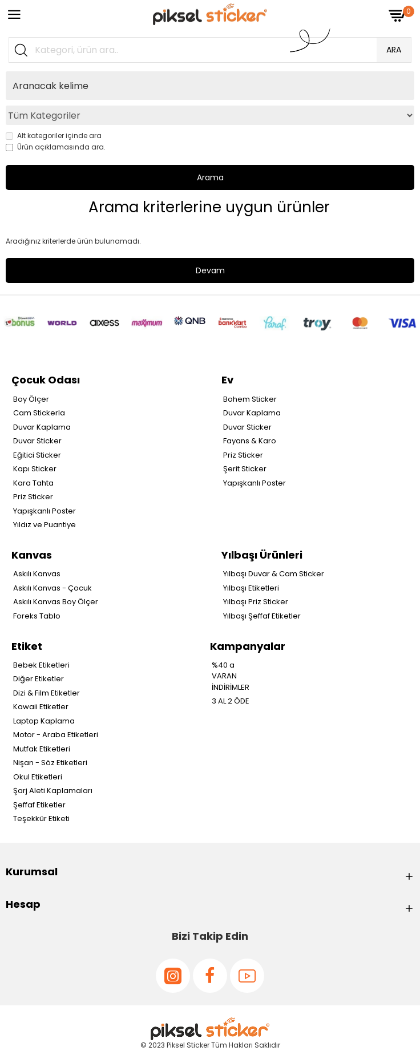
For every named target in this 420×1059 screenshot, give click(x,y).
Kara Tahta (33, 483)
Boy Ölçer (31, 399)
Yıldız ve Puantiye (44, 524)
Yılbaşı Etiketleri (251, 588)
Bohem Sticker (250, 399)
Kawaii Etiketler (40, 706)
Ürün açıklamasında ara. (56, 147)
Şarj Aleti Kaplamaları (52, 790)
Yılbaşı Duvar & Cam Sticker (273, 573)
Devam (210, 270)
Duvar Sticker (37, 440)
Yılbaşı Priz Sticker (255, 601)
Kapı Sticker (34, 468)
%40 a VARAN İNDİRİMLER (230, 676)
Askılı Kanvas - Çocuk (52, 588)
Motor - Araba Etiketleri (55, 734)
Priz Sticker (33, 496)
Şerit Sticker (244, 468)
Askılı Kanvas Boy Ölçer (55, 601)
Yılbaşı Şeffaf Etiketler (262, 616)
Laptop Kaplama (44, 721)
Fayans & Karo (249, 440)
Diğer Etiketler (38, 678)
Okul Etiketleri (37, 776)
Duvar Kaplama (42, 427)
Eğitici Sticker (37, 455)
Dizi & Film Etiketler (46, 693)
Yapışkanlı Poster (44, 511)
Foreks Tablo (36, 616)
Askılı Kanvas (36, 573)
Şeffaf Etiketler (39, 804)
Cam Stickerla (39, 412)
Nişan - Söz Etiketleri (50, 762)
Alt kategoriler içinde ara (54, 135)
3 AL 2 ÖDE (230, 701)
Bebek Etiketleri (41, 665)
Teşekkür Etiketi (41, 818)
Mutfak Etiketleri (41, 748)
